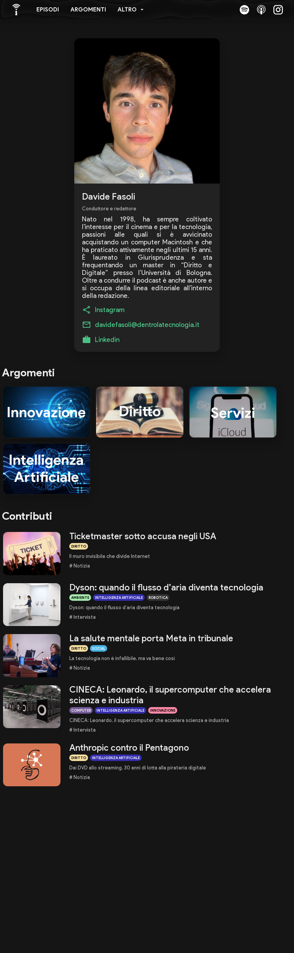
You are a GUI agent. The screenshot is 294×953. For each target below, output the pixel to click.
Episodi (47, 9)
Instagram (109, 310)
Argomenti (88, 9)
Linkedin (107, 339)
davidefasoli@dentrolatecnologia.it (147, 325)
